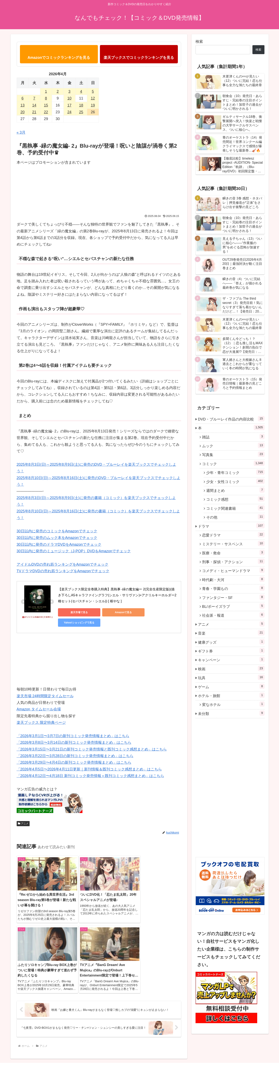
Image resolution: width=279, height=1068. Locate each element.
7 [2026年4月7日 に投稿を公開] (34, 98)
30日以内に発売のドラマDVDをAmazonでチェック (59, 544)
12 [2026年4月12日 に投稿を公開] (93, 98)
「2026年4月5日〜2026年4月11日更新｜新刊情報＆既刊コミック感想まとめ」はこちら (89, 759)
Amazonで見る (115, 612)
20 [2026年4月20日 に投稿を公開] (22, 112)
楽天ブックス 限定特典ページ (41, 712)
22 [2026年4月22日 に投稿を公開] (46, 112)
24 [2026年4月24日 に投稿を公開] (69, 112)
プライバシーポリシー (174, 1055)
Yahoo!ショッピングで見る (154, 612)
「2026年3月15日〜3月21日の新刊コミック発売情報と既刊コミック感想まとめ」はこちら (92, 739)
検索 (199, 41)
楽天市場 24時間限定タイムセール (45, 686)
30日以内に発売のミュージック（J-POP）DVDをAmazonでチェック (74, 551)
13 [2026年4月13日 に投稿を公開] (22, 105)
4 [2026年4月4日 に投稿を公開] (81, 91)
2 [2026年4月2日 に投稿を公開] (58, 91)
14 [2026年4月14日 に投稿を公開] (34, 105)
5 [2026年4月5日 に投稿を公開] (93, 91)
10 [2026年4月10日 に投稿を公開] (69, 98)
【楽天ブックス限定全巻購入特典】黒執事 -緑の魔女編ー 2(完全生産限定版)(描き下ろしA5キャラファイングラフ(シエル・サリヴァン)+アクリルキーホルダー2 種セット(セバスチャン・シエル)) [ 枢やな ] (117, 595)
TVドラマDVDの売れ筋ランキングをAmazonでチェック (63, 571)
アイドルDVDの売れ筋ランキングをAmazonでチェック (62, 564)
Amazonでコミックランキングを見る (59, 58)
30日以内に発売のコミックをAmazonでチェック (57, 531)
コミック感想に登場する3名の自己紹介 (218, 1055)
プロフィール (256, 1055)
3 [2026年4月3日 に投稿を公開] (69, 91)
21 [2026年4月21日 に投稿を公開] (34, 112)
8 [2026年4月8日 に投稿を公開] (46, 98)
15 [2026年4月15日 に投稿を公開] (46, 105)
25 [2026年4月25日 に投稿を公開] (81, 112)
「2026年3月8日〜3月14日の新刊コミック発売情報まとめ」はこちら (74, 732)
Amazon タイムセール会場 (39, 699)
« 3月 (21, 132)
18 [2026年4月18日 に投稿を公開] (81, 105)
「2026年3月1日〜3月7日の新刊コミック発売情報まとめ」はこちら (73, 726)
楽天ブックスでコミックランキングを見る (139, 58)
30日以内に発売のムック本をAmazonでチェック (57, 538)
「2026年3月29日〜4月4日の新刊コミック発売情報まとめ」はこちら (74, 752)
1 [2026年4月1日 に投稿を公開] (46, 91)
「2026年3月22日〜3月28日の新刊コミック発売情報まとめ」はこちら (75, 746)
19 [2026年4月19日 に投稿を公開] (93, 105)
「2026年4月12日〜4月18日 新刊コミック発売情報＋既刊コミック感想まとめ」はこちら (90, 765)
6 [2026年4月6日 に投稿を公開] (22, 98)
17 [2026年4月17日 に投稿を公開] (69, 105)
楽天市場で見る (76, 612)
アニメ (23, 813)
